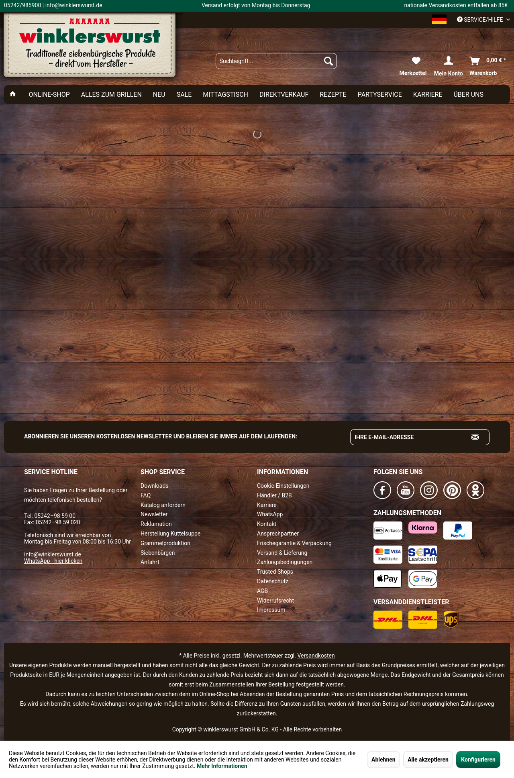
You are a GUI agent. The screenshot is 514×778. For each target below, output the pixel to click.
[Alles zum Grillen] (111, 94)
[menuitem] (276, 61)
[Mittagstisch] (225, 94)
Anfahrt (150, 562)
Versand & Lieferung (282, 553)
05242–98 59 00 (54, 516)
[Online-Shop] (49, 94)
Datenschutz (272, 581)
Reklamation (156, 524)
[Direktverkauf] (284, 94)
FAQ (146, 495)
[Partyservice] (380, 94)
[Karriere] (428, 94)
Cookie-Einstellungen (283, 486)
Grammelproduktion (165, 543)
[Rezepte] (333, 94)
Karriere (267, 505)
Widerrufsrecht (275, 600)
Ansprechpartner (278, 533)
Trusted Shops (275, 571)
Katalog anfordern (163, 505)
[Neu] (159, 94)
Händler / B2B (274, 495)
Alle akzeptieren (428, 759)
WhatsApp (270, 514)
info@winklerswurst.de (52, 554)
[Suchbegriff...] (276, 61)
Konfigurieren (478, 759)
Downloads (155, 486)
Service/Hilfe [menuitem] (480, 19)
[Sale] (184, 94)
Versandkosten (316, 655)
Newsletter (154, 514)
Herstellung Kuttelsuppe (170, 533)
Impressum (271, 610)
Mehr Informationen (222, 766)
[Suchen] (328, 61)
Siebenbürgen (158, 553)
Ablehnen (383, 759)
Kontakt (266, 524)
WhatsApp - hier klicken (53, 561)
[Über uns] (468, 94)
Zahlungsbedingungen (284, 562)
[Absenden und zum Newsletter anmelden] (475, 437)
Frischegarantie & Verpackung (294, 543)
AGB (262, 591)
